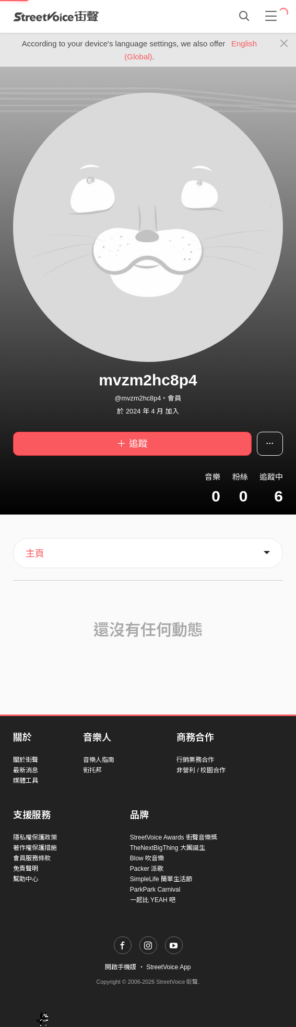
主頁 (35, 553)
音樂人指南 (98, 759)
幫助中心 (25, 879)
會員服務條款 (32, 858)
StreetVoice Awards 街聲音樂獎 (173, 837)
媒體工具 (25, 780)
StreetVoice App (168, 967)
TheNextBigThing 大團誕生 (167, 847)
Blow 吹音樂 (147, 858)
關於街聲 (25, 759)
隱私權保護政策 (35, 837)
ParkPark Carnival (155, 889)
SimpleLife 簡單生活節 (161, 879)
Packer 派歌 (147, 868)
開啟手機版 (120, 967)
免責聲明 (25, 868)
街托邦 (92, 770)
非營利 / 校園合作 (201, 770)
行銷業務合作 (195, 759)
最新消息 (25, 770)
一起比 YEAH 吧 (152, 900)
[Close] (284, 43)
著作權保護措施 (35, 847)
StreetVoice (56, 16)
